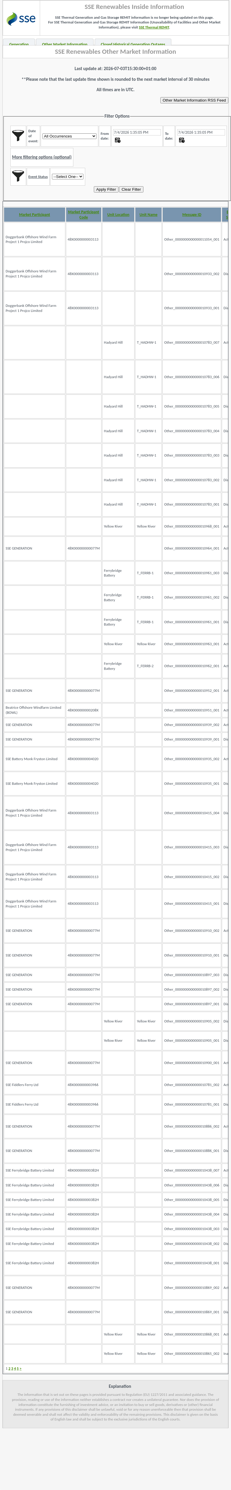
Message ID (191, 214)
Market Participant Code (83, 214)
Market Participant (34, 214)
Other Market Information (65, 44)
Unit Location (118, 214)
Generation (19, 44)
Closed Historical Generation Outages (133, 44)
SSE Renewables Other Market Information (115, 51)
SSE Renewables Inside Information (134, 6)
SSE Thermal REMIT (154, 27)
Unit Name (148, 214)
